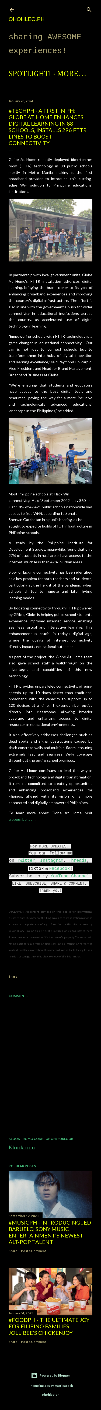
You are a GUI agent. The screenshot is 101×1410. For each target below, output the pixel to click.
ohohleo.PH (26, 19)
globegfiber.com (22, 819)
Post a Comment (33, 1251)
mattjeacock (63, 1386)
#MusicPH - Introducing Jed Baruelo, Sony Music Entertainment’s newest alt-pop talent (50, 1232)
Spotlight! (30, 74)
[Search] (89, 8)
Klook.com (22, 1147)
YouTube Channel (69, 876)
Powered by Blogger (50, 1375)
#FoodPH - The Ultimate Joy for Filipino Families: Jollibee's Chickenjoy (49, 1326)
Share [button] (13, 976)
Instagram (51, 860)
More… (71, 74)
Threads (78, 860)
